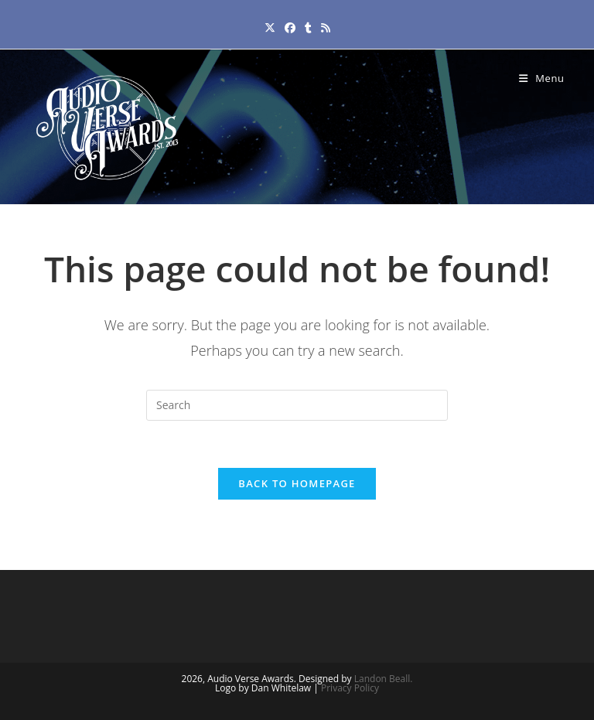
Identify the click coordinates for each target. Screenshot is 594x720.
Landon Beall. (383, 678)
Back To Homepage (296, 483)
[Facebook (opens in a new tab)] (290, 27)
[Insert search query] (297, 405)
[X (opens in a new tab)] (270, 27)
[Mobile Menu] (542, 78)
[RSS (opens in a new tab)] (325, 27)
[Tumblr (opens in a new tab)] (308, 27)
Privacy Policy (350, 687)
